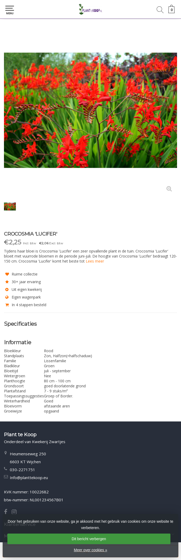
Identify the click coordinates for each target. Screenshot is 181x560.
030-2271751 (22, 469)
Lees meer (95, 261)
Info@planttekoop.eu (29, 477)
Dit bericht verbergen (89, 539)
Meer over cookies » (90, 550)
